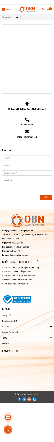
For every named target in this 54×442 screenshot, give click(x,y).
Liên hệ (5, 343)
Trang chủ (6, 315)
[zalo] (34, 399)
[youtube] (29, 399)
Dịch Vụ (5, 326)
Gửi (46, 197)
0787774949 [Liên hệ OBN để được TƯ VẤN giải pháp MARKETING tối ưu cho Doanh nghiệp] (27, 124)
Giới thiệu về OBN (10, 321)
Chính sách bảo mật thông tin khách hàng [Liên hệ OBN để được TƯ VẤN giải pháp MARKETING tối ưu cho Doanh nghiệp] (20, 267)
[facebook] (19, 399)
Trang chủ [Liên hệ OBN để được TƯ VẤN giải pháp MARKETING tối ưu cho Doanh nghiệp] (6, 17)
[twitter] (24, 399)
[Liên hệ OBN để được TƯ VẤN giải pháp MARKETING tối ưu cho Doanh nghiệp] (49, 9)
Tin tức (5, 337)
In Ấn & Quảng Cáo (10, 332)
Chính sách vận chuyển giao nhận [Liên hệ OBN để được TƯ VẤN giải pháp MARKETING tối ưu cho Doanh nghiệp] (17, 271)
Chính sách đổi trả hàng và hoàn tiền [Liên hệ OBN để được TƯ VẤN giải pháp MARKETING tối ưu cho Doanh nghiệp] (18, 275)
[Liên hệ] (27, 9)
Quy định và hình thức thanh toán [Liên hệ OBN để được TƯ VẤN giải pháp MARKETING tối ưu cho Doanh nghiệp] (17, 280)
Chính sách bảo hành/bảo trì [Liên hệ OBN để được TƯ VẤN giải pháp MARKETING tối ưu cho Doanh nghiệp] (15, 284)
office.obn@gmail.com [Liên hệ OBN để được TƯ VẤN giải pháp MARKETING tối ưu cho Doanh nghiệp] (27, 137)
